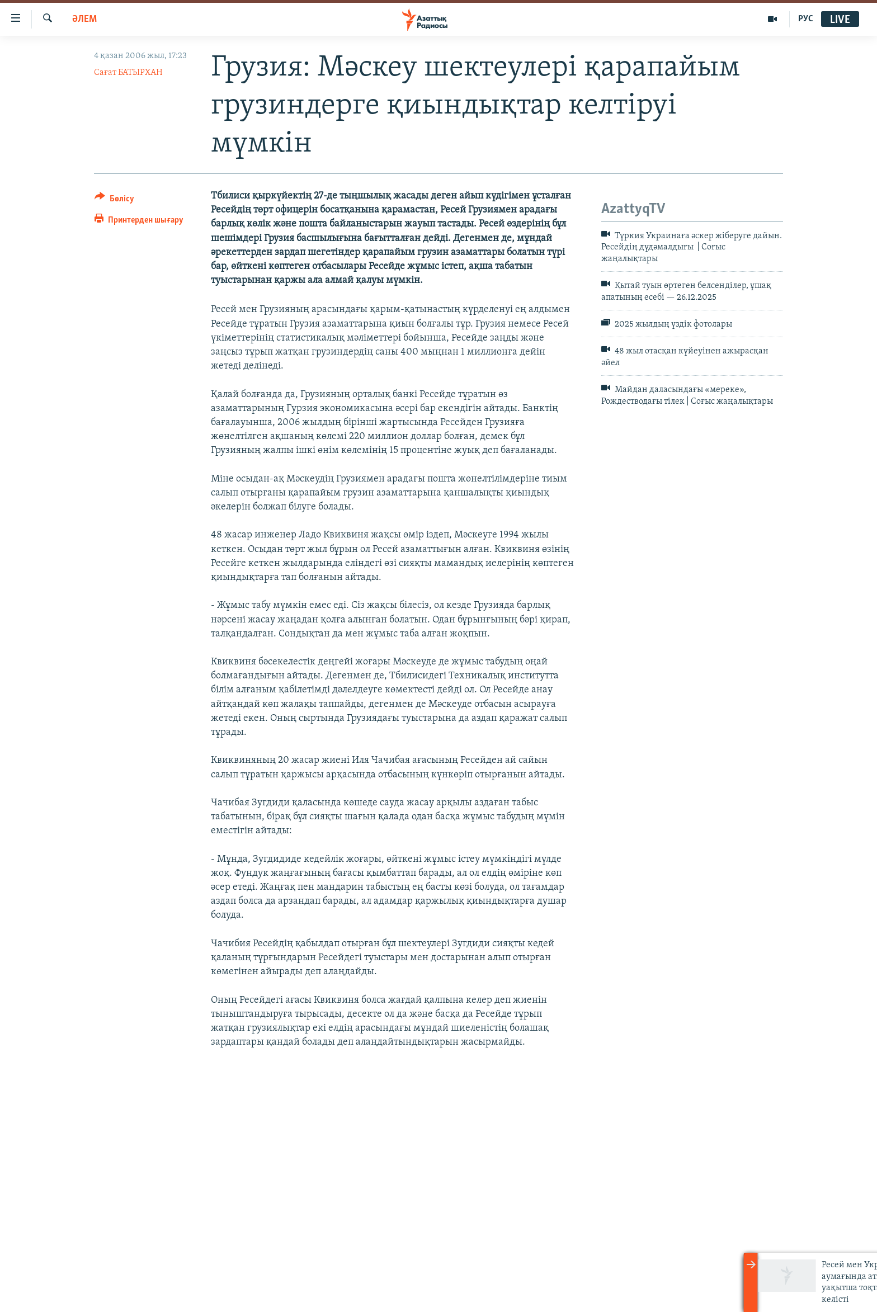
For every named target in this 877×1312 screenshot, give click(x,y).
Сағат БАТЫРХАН (128, 72)
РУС (805, 19)
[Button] (114, 200)
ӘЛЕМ (84, 19)
